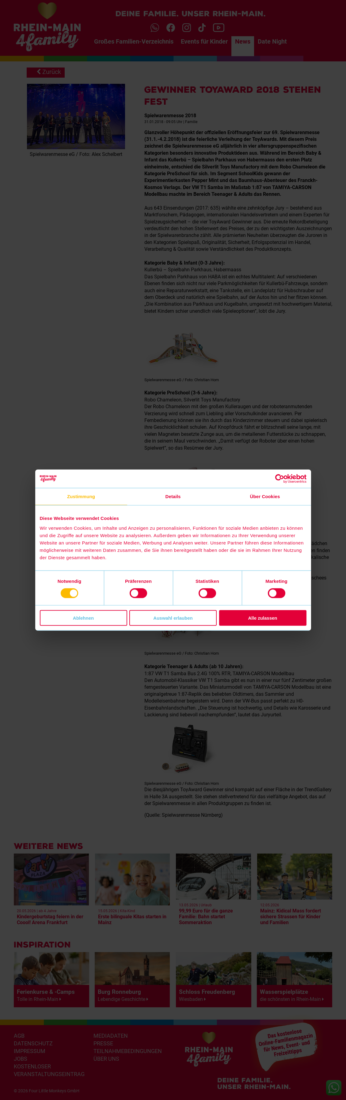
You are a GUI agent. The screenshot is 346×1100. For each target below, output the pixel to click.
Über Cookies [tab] (265, 496)
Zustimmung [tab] (81, 496)
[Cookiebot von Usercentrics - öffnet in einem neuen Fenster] (279, 478)
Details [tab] (173, 496)
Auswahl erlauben (172, 617)
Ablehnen (83, 617)
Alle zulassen (262, 617)
